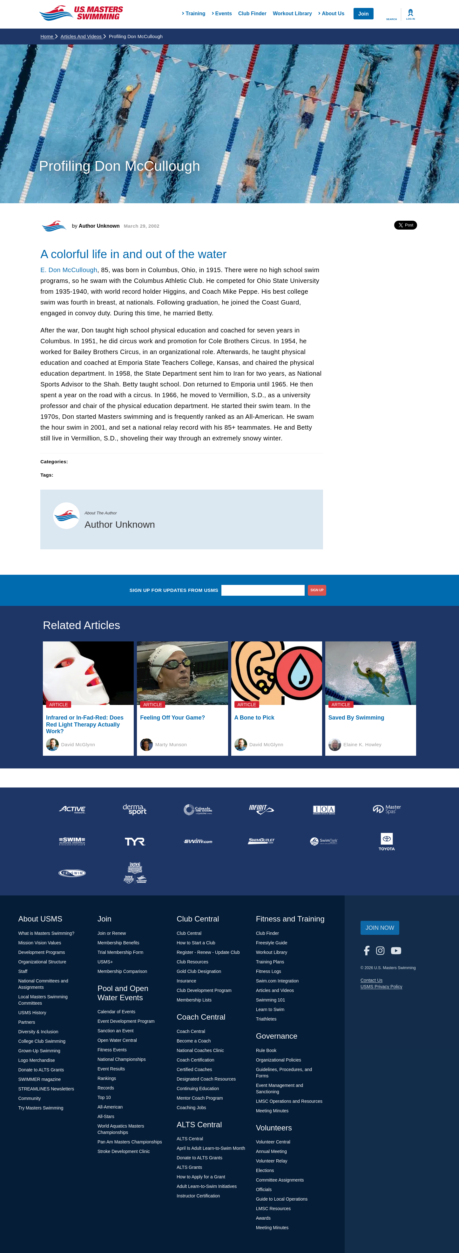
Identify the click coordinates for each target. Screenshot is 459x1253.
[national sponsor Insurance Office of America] (324, 809)
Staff (23, 971)
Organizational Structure (42, 961)
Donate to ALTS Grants (41, 1069)
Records (106, 1087)
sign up (317, 590)
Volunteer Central (273, 1141)
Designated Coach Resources (206, 1079)
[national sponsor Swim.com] (198, 841)
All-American (110, 1106)
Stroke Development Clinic (124, 1151)
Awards (263, 1218)
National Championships (122, 1059)
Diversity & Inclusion (38, 1031)
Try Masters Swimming (41, 1107)
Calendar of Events (116, 1011)
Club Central (189, 933)
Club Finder (252, 13)
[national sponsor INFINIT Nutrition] (261, 809)
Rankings (107, 1078)
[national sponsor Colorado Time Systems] (198, 809)
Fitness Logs (268, 971)
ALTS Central (190, 1138)
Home (49, 36)
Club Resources (192, 961)
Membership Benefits (118, 942)
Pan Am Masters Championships (130, 1141)
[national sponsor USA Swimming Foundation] (135, 873)
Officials (264, 1189)
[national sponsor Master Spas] (387, 809)
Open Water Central (117, 1040)
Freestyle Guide (271, 942)
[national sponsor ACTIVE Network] (72, 809)
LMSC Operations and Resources (289, 1101)
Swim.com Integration (277, 980)
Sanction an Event (116, 1030)
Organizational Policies (278, 1059)
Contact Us (371, 980)
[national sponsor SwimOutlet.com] (261, 841)
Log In (410, 18)
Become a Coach (194, 1040)
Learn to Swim (270, 1009)
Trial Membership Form (120, 952)
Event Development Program (126, 1021)
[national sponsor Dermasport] (135, 809)
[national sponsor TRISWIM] (72, 873)
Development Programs (41, 952)
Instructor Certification (198, 1195)
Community (29, 1098)
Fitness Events (112, 1049)
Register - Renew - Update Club (208, 952)
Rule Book (266, 1050)
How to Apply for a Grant (201, 1176)
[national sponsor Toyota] (387, 841)
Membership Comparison (122, 971)
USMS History (32, 1012)
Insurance (186, 980)
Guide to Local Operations (282, 1199)
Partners (26, 1022)
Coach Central (191, 1031)
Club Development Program (204, 990)
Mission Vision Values (39, 942)
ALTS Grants (189, 1167)
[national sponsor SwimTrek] (324, 841)
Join (363, 14)
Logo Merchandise (36, 1060)
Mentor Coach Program (200, 1098)
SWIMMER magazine (39, 1079)
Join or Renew (112, 933)
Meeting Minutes (272, 1110)
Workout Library (292, 13)
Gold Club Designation (199, 971)
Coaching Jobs (191, 1107)
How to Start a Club (196, 942)
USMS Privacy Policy (381, 986)
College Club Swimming (42, 1041)
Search (391, 19)
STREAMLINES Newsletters (46, 1088)
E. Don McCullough (68, 269)
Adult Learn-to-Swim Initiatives (207, 1186)
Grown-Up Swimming (39, 1050)
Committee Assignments (280, 1180)
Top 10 (104, 1097)
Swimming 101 (270, 999)
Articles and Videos (83, 36)
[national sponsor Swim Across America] (72, 841)
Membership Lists (194, 999)
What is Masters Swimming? (46, 933)
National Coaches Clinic (200, 1050)
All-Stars (106, 1116)
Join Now (380, 928)
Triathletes (266, 1019)
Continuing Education (198, 1088)
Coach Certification (195, 1059)
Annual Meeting (271, 1151)
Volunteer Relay (271, 1160)
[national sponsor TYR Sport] (135, 841)
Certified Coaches (194, 1069)
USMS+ (105, 961)
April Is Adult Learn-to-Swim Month (211, 1148)
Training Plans (270, 961)
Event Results (111, 1068)
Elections (265, 1170)
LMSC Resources (273, 1208)
